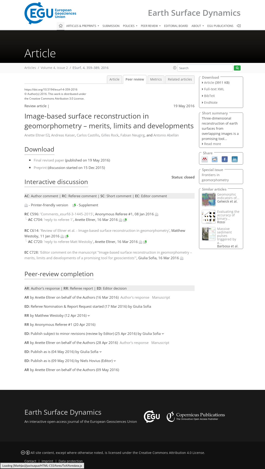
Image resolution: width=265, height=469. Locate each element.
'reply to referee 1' (58, 219)
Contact (30, 461)
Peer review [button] (150, 26)
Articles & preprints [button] (81, 26)
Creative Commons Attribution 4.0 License (171, 453)
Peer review (135, 79)
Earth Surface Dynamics (194, 12)
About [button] (197, 26)
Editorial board (176, 26)
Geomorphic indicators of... (228, 196)
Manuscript (161, 297)
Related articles (180, 79)
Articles (30, 68)
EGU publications (220, 26)
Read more (212, 144)
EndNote (211, 102)
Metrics (156, 79)
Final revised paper (49, 160)
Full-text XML (214, 89)
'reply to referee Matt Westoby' (68, 241)
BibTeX (209, 96)
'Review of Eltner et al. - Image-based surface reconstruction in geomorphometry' (104, 230)
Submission (111, 26)
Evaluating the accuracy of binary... (228, 215)
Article (114, 79)
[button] (174, 68)
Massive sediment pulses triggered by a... (226, 235)
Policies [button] (129, 26)
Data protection (71, 461)
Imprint (47, 461)
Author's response (134, 297)
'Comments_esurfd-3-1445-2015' (66, 214)
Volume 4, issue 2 (54, 68)
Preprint (40, 167)
